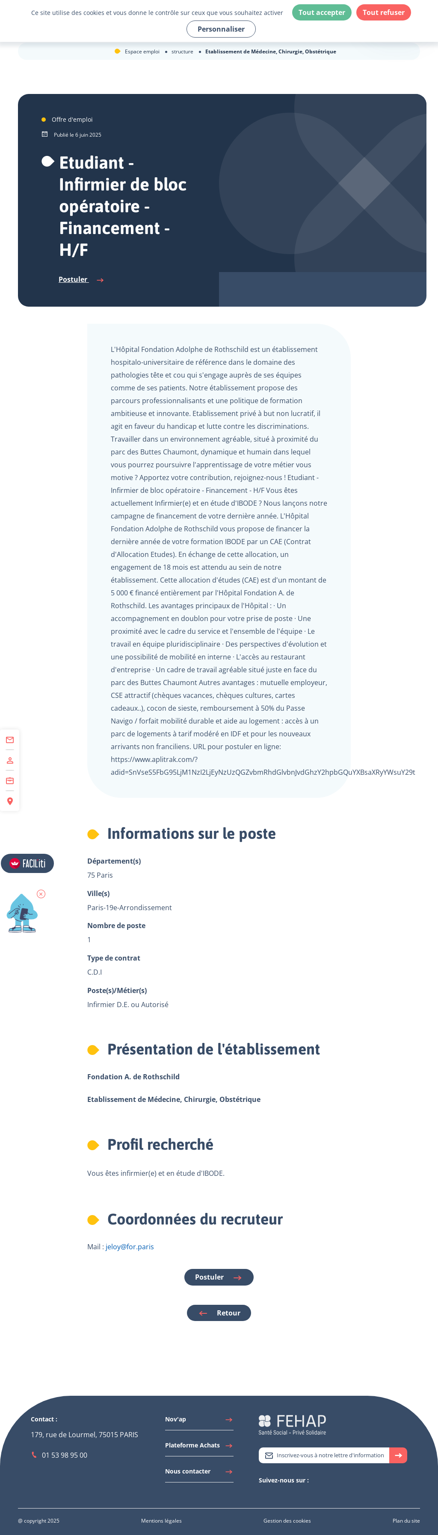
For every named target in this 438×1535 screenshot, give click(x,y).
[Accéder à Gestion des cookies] (287, 1520)
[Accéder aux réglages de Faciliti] (27, 863)
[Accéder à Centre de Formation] (9, 780)
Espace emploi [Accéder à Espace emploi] (143, 51)
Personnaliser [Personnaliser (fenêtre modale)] (221, 29)
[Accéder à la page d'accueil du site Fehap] (292, 1424)
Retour (219, 1313)
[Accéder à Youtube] (280, 1495)
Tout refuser (384, 12)
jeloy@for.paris (130, 1246)
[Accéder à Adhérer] (9, 760)
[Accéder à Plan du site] (406, 1520)
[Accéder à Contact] (9, 739)
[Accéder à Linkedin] (271, 1495)
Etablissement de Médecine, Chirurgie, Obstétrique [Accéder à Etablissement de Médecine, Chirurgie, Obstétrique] (270, 51)
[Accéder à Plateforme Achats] (199, 1447)
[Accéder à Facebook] (288, 1495)
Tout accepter (322, 12)
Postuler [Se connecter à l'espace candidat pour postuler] (82, 279)
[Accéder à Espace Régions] (9, 801)
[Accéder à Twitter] (263, 1495)
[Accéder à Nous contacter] (199, 1473)
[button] (41, 894)
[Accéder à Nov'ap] (199, 1421)
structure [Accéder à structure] (183, 51)
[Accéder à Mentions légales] (161, 1520)
